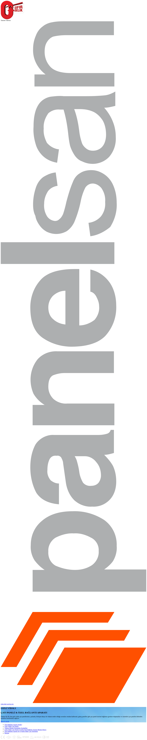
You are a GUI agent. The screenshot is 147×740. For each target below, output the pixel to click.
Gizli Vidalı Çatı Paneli (11, 726)
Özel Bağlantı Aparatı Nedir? (13, 724)
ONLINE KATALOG (7, 704)
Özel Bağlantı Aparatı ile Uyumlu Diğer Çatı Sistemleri (21, 731)
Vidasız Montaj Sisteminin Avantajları (15, 728)
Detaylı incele (5, 721)
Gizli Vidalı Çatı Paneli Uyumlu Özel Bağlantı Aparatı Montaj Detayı (25, 730)
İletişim (6, 733)
